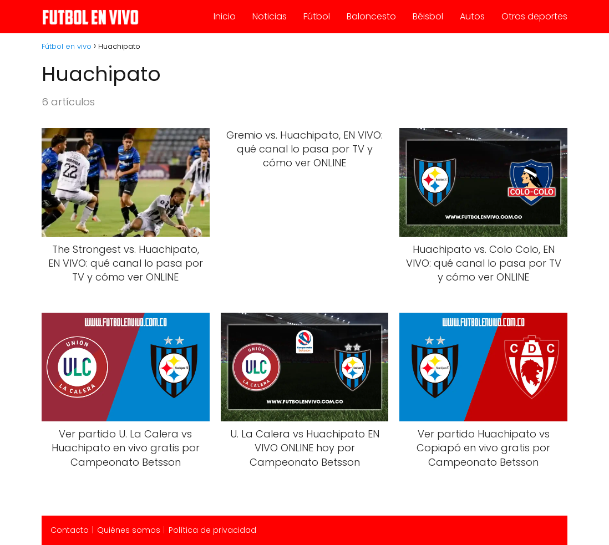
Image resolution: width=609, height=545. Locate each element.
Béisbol (428, 16)
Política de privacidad (212, 530)
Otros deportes (534, 16)
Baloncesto (371, 16)
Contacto (69, 530)
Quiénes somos (128, 530)
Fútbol (316, 16)
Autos (472, 16)
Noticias (269, 16)
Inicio (225, 16)
